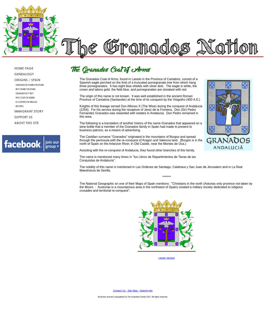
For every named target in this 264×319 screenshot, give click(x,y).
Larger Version (167, 257)
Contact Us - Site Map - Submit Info (133, 290)
